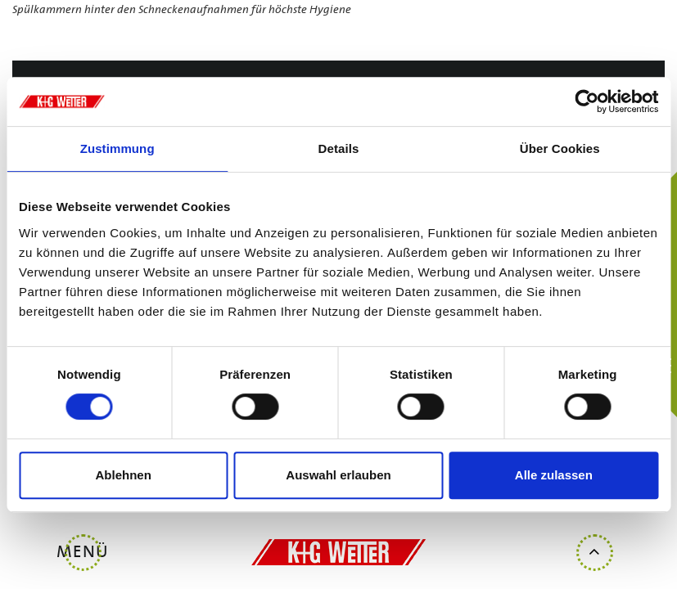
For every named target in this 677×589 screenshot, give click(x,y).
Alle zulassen (554, 475)
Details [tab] (338, 148)
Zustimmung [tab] (117, 148)
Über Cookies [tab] (560, 148)
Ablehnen (123, 475)
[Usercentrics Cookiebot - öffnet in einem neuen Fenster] (586, 101)
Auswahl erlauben (338, 475)
